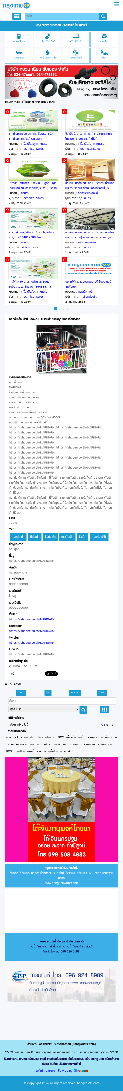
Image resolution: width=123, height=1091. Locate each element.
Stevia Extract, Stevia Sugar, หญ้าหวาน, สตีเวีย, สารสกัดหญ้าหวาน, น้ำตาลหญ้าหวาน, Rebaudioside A (32, 188)
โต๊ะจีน (9, 737)
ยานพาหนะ (19, 58)
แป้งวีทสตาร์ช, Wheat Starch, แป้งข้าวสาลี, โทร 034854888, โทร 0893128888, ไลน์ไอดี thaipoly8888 (32, 237)
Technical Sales (33, 149)
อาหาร (25, 193)
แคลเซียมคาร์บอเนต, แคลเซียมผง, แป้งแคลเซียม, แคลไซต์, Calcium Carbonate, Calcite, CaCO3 (30, 139)
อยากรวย (21, 744)
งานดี (32, 744)
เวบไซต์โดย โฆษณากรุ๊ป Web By (54, 1070)
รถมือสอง (76, 744)
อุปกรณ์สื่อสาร (19, 41)
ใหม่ (48, 692)
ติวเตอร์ (10, 744)
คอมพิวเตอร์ (85, 291)
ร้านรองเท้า (90, 744)
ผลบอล (41, 751)
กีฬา (104, 58)
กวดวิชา (56, 744)
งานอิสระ (93, 737)
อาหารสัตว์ (43, 744)
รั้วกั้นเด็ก (50, 537)
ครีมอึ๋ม (31, 751)
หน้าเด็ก (104, 737)
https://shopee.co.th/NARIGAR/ (31, 619)
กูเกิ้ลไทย (53, 751)
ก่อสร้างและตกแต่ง (47, 58)
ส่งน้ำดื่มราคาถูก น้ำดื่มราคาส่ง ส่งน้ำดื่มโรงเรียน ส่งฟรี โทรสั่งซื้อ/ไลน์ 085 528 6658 (61, 946)
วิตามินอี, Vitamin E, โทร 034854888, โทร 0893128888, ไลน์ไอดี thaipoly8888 (89, 139)
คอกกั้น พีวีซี (99, 537)
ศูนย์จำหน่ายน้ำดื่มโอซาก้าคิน (56, 941)
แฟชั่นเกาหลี (21, 737)
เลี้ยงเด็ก (71, 737)
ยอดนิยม (75, 692)
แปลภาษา (50, 737)
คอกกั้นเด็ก (18, 537)
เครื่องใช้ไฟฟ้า (76, 41)
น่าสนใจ (21, 692)
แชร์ (12, 673)
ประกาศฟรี (36, 737)
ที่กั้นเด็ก (35, 537)
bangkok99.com (88, 1083)
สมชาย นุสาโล (30, 247)
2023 (61, 737)
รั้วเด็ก (82, 537)
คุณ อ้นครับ (85, 198)
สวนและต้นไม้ (76, 58)
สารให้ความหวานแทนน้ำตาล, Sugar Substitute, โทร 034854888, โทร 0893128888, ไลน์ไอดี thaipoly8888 (31, 286)
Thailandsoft (88, 296)
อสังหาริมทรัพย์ (47, 41)
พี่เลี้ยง (82, 737)
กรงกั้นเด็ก (67, 537)
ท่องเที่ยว (104, 41)
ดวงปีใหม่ (19, 751)
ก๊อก (65, 744)
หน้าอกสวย (66, 751)
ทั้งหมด (102, 692)
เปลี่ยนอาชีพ (105, 744)
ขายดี (113, 737)
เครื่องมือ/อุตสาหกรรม (34, 144)
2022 (9, 751)
